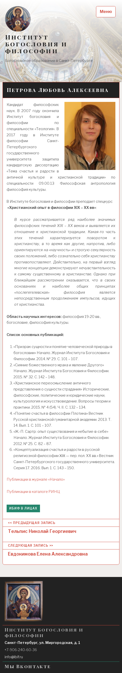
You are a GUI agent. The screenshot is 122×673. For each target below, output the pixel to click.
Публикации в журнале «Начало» (36, 479)
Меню (106, 11)
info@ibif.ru (14, 657)
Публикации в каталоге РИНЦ (33, 491)
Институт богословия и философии (36, 44)
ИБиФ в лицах (23, 508)
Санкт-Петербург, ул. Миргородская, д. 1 (42, 642)
